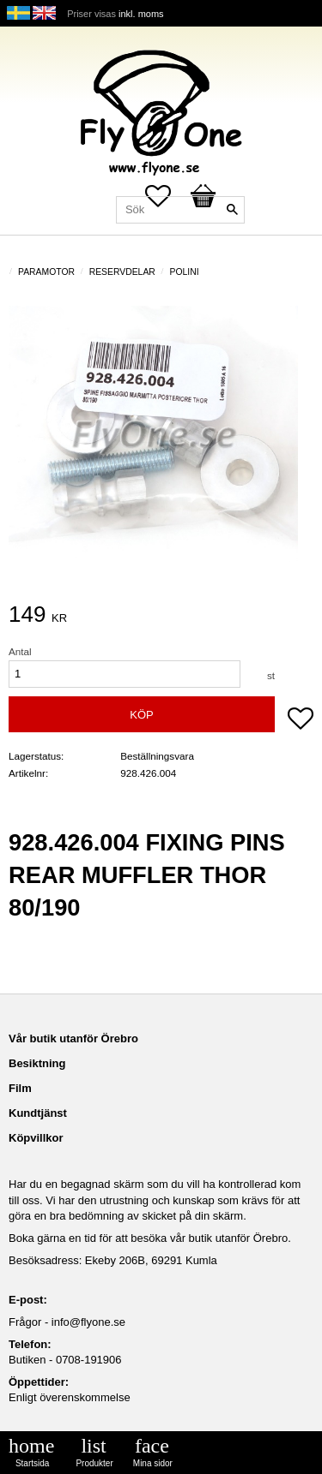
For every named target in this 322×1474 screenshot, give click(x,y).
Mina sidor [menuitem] (153, 1463)
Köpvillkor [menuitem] (36, 1137)
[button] (300, 720)
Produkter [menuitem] (94, 1463)
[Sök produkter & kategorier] (180, 210)
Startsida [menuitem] (32, 1463)
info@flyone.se (88, 1322)
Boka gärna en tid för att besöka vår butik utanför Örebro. (150, 1238)
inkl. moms (141, 14)
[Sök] (232, 210)
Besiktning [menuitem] (37, 1063)
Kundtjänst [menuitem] (38, 1113)
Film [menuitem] (20, 1088)
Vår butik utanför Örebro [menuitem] (73, 1038)
